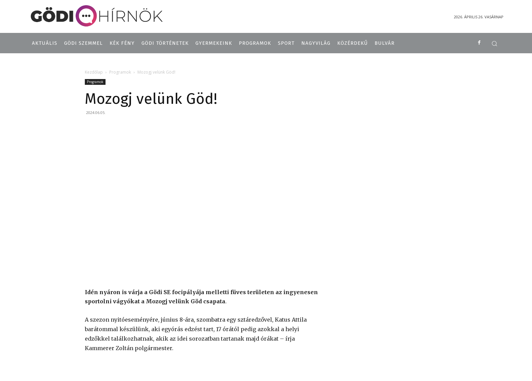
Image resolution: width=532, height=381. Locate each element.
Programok (120, 72)
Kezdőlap (94, 72)
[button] (494, 43)
